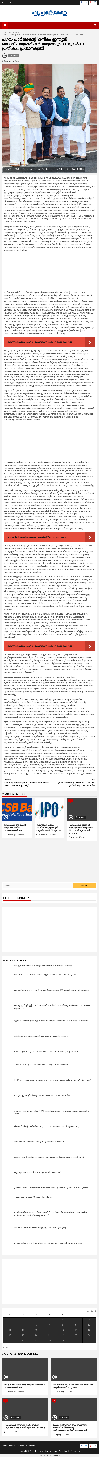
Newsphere (63, 1451)
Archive (32, 1446)
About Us (12, 1446)
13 (70, 801)
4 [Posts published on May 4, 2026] (9, 1325)
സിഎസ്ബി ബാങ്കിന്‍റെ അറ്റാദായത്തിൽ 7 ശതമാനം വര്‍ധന (15, 828)
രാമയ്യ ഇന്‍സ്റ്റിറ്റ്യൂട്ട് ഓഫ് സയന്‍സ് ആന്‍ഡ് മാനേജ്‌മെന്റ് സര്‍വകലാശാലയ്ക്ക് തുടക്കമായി (70, 1428)
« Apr (5, 1347)
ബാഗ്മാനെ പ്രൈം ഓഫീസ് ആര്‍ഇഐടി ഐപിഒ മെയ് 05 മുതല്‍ (48, 828)
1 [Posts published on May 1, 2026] (62, 1320)
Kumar (17, 61)
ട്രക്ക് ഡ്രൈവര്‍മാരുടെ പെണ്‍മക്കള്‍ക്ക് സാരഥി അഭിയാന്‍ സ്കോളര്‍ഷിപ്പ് (27, 782)
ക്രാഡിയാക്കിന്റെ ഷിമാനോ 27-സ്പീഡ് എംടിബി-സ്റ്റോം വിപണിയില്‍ (72, 782)
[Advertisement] (49, 272)
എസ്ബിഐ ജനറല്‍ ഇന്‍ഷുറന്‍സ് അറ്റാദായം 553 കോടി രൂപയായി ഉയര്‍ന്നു (81, 829)
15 (54, 1401)
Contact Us (22, 1446)
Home (4, 1446)
